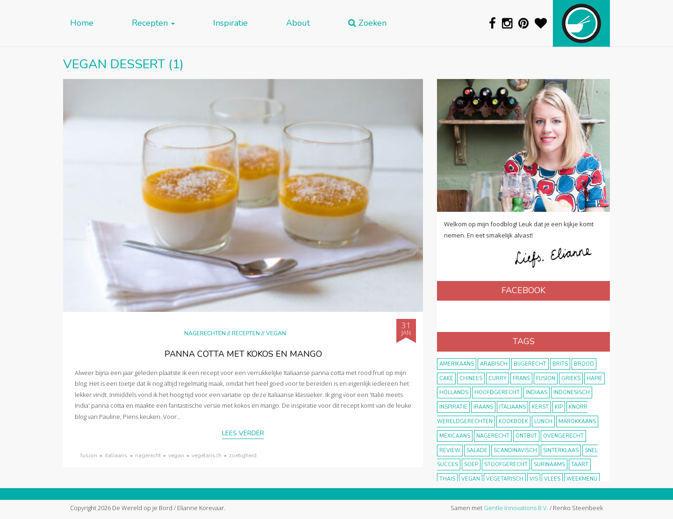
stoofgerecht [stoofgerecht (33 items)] (506, 464)
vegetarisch (207, 455)
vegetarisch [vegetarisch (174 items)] (504, 479)
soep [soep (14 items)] (471, 464)
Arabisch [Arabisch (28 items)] (494, 364)
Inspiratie (230, 23)
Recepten (153, 23)
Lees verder (243, 433)
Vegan (276, 333)
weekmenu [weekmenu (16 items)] (581, 479)
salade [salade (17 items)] (476, 450)
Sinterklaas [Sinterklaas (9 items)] (561, 450)
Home (81, 23)
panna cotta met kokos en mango (243, 354)
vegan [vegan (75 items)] (470, 479)
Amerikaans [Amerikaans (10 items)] (456, 364)
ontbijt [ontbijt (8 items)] (526, 436)
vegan (176, 455)
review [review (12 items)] (449, 450)
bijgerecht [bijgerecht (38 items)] (530, 364)
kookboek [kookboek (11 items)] (513, 421)
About (298, 23)
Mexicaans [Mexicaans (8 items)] (454, 436)
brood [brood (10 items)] (584, 364)
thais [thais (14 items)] (447, 479)
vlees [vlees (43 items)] (552, 479)
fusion (88, 455)
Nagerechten (205, 333)
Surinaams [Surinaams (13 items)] (549, 464)
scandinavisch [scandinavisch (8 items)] (515, 450)
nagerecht (148, 455)
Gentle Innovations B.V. (516, 508)
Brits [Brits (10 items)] (560, 364)
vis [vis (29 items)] (534, 479)
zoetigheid (243, 455)
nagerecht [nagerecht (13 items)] (492, 436)
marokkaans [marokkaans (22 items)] (577, 421)
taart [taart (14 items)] (579, 464)
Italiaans (116, 455)
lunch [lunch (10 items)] (543, 421)
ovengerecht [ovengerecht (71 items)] (563, 436)
